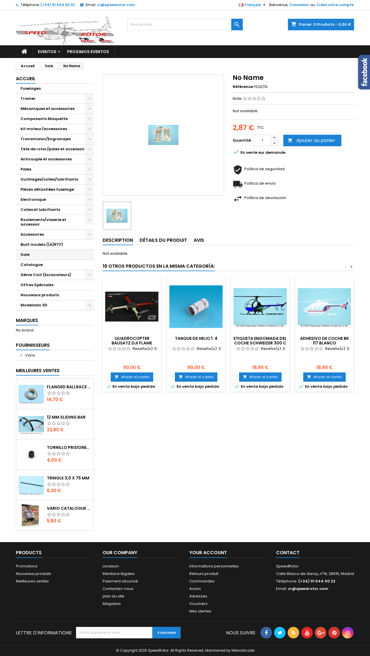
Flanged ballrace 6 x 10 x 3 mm (69, 387)
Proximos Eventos (88, 52)
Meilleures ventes (32, 581)
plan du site (113, 596)
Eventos (47, 52)
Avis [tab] (199, 240)
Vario (29, 355)
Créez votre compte (335, 4)
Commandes (201, 581)
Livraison (111, 566)
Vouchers (198, 603)
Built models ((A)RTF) (42, 244)
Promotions (27, 566)
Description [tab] (118, 240)
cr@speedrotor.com (116, 4)
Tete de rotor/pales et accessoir (53, 149)
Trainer (28, 98)
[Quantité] (262, 140)
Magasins (112, 603)
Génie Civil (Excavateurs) (46, 275)
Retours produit (203, 573)
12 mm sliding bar (66, 417)
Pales (26, 169)
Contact (287, 552)
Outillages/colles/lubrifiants (49, 179)
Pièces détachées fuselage (47, 189)
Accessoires (32, 234)
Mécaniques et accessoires (48, 108)
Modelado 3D (34, 305)
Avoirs (195, 588)
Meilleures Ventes (38, 370)
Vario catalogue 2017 (69, 508)
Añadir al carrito (131, 376)
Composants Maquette (44, 118)
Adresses (198, 596)
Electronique (33, 199)
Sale (25, 254)
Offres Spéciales (37, 285)
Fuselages (31, 88)
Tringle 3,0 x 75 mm (68, 478)
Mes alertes (200, 611)
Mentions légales (119, 573)
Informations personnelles (214, 566)
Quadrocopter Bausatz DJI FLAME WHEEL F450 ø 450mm (132, 343)
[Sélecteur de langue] (253, 5)
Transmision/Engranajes (46, 139)
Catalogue (32, 264)
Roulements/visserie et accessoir (43, 222)
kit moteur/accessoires (44, 129)
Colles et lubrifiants (40, 209)
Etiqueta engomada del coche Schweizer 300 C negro (260, 343)
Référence (243, 86)
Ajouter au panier (311, 140)
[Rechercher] (185, 24)
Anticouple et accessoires (46, 159)
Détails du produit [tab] (163, 240)
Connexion (299, 4)
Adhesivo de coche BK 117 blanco (324, 341)
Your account (208, 552)
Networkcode (243, 650)
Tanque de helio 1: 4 (196, 338)
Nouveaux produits (40, 295)
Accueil (26, 78)
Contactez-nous (118, 588)
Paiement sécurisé (120, 581)
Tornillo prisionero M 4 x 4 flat (69, 447)
